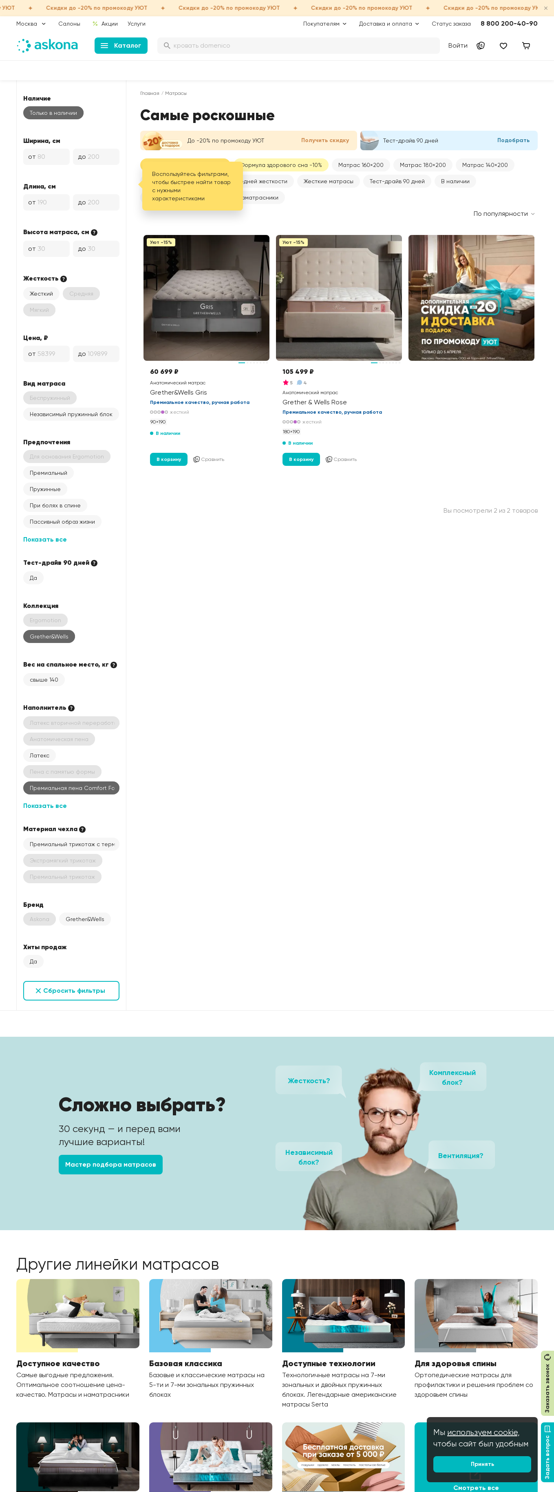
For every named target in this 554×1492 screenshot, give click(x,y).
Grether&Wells (49, 636)
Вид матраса (44, 383)
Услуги (137, 23)
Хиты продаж (45, 947)
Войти (458, 45)
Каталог (121, 45)
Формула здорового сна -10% (281, 165)
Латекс (39, 755)
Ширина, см (41, 140)
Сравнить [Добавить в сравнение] (208, 459)
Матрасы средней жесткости (246, 181)
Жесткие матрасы (328, 181)
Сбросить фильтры (74, 990)
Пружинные (45, 489)
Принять (482, 1464)
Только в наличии (53, 113)
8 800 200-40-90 (509, 23)
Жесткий (41, 293)
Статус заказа (451, 23)
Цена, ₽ (35, 338)
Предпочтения (46, 442)
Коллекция (40, 605)
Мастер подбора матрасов (110, 1164)
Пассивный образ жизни (62, 521)
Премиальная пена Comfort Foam (74, 788)
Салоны (69, 23)
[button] (361, 164)
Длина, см (39, 186)
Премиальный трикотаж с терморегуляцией (74, 844)
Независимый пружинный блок (71, 414)
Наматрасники (258, 197)
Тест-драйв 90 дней (397, 181)
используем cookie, (483, 1432)
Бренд (33, 904)
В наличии (455, 181)
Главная (149, 93)
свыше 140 (44, 679)
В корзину (169, 459)
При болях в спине (55, 505)
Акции (105, 23)
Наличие (37, 98)
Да (33, 578)
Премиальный (48, 473)
